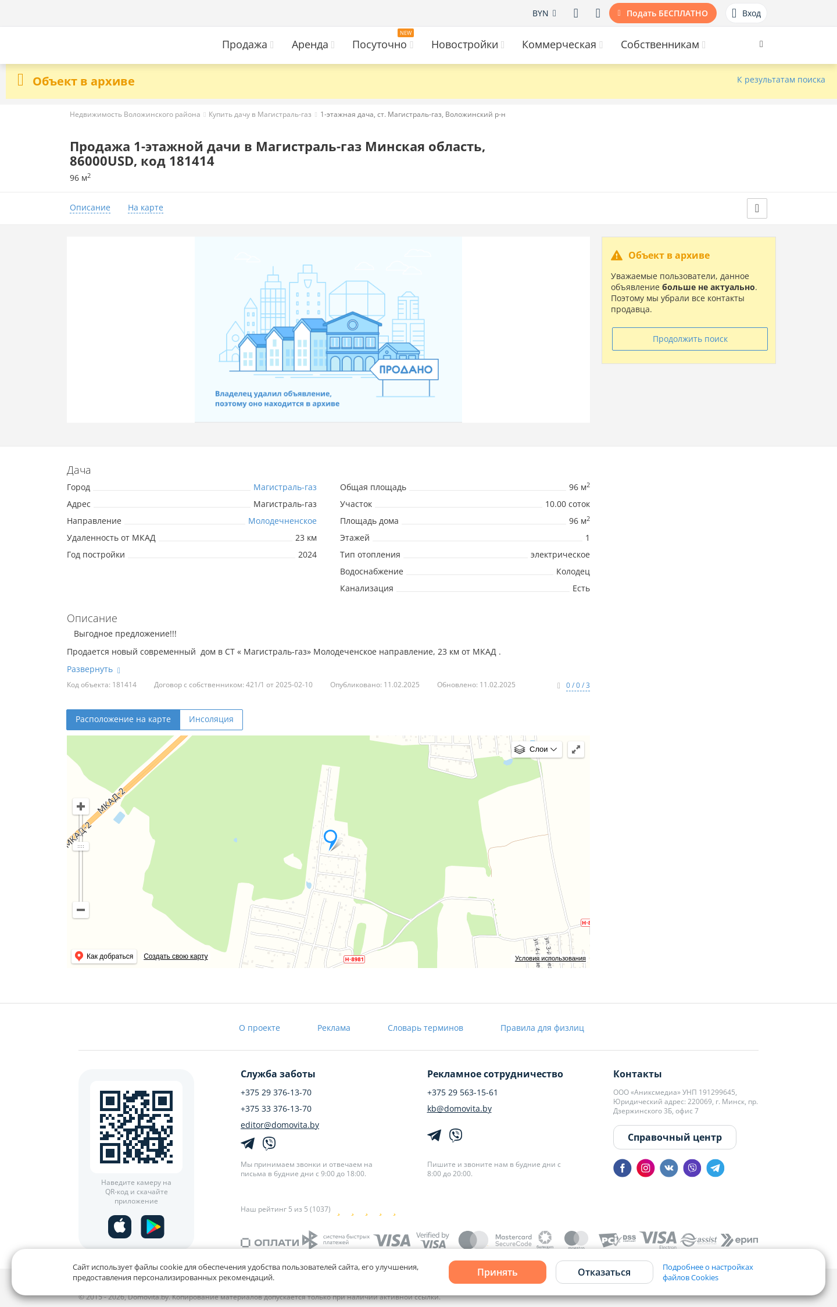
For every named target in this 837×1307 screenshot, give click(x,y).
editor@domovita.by (280, 1125)
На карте (145, 208)
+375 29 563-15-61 (462, 1092)
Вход (746, 13)
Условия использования (550, 958)
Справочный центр (675, 1137)
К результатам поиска (781, 80)
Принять (497, 1272)
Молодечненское (282, 520)
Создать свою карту (176, 956)
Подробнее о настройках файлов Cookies (708, 1272)
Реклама (333, 1027)
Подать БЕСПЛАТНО (667, 13)
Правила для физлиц (542, 1027)
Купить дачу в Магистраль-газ (260, 114)
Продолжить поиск (690, 338)
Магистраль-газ (285, 486)
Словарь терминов (425, 1027)
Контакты (637, 1073)
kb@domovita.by (459, 1108)
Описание (90, 208)
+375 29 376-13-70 (276, 1092)
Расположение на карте (123, 718)
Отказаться (604, 1272)
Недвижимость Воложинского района (135, 114)
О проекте (259, 1027)
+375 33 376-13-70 (276, 1108)
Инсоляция (211, 718)
